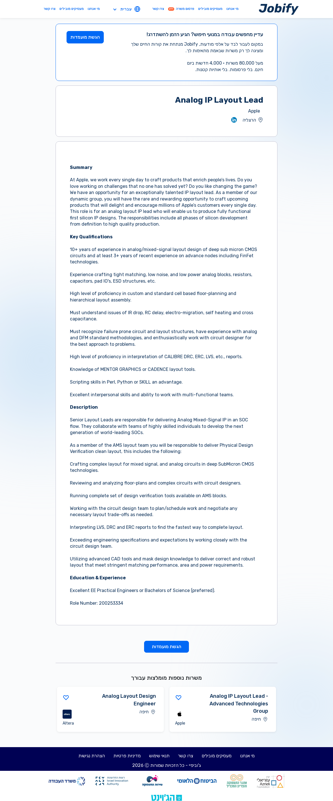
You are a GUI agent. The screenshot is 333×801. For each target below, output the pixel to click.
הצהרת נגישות (91, 755)
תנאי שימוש (159, 755)
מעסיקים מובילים (210, 9)
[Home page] (279, 8)
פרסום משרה (181, 9)
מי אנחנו (232, 9)
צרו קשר (158, 9)
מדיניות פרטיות (127, 755)
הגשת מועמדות (85, 37)
